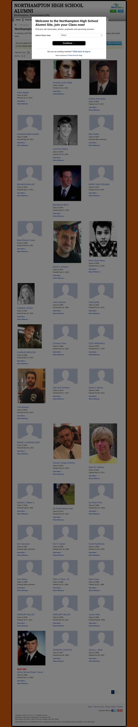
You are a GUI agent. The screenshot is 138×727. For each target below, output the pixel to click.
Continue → (69, 43)
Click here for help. (75, 55)
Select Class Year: (43, 35)
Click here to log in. (82, 52)
